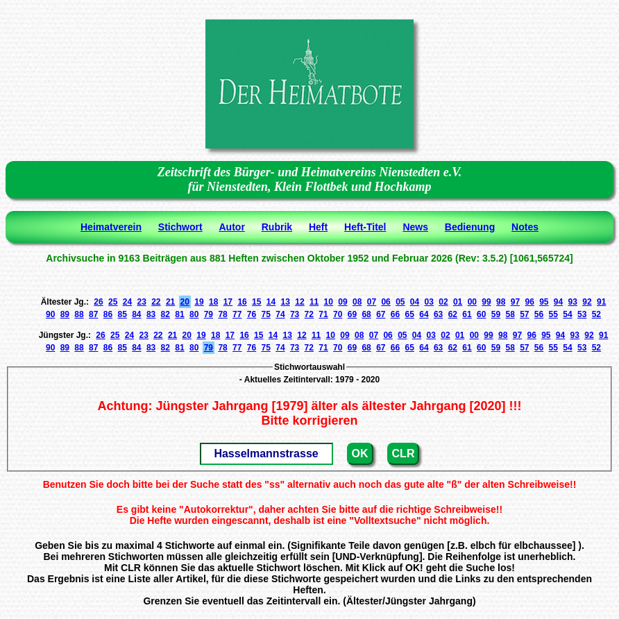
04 (414, 302)
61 (466, 314)
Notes (525, 226)
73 (294, 314)
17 (227, 302)
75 (266, 314)
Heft (318, 226)
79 (208, 314)
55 (553, 314)
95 (543, 302)
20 (184, 302)
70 (337, 314)
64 (423, 314)
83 (150, 314)
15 (256, 302)
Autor (232, 226)
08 (357, 302)
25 (112, 302)
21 (170, 302)
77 (236, 314)
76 (251, 314)
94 (558, 302)
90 (50, 314)
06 (385, 302)
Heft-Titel (365, 226)
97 (515, 302)
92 (586, 302)
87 (93, 314)
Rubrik (277, 226)
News (415, 226)
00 (472, 302)
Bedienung (470, 226)
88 (78, 314)
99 (486, 302)
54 (567, 314)
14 (270, 302)
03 (429, 302)
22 (155, 302)
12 (299, 302)
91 (601, 302)
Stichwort (180, 226)
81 (179, 314)
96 (529, 302)
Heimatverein (111, 226)
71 (323, 314)
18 (213, 302)
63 (438, 314)
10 (328, 302)
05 (400, 302)
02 (443, 302)
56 (538, 314)
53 (581, 314)
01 (457, 302)
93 (572, 302)
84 (136, 314)
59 (495, 314)
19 (198, 302)
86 (107, 314)
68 (366, 314)
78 (222, 314)
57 (524, 314)
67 (380, 314)
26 (98, 302)
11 (314, 302)
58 (509, 314)
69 (352, 314)
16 (241, 302)
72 (309, 314)
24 (127, 302)
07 (371, 302)
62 (452, 314)
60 (481, 314)
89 (64, 314)
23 (141, 302)
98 (500, 302)
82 (165, 314)
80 (193, 314)
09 (342, 302)
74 (280, 314)
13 (285, 302)
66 (395, 314)
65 (409, 314)
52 (596, 314)
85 (121, 314)
